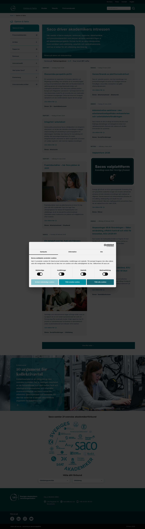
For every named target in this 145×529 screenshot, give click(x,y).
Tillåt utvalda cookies (72, 282)
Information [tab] (72, 252)
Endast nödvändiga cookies (44, 282)
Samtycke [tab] (43, 252)
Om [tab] (101, 252)
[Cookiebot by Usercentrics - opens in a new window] (105, 245)
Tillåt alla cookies (100, 282)
